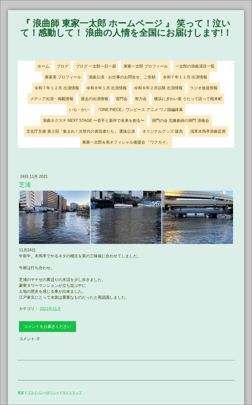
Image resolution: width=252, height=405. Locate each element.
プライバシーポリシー (43, 392)
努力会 (141, 99)
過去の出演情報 (94, 99)
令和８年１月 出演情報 (106, 88)
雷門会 (121, 99)
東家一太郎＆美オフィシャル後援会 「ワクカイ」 (126, 142)
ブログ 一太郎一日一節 (96, 66)
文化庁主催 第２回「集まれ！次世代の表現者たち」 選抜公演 (80, 131)
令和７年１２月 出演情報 (56, 88)
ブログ (62, 66)
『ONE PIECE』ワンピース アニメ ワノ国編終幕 (139, 110)
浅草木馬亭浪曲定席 (208, 131)
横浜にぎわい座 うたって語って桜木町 (188, 99)
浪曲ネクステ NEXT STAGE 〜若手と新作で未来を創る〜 (93, 120)
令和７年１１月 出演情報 (185, 77)
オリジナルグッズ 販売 (162, 131)
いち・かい (79, 110)
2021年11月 (50, 309)
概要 (21, 392)
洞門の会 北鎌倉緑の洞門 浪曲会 (180, 120)
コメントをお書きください (47, 326)
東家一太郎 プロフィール (146, 66)
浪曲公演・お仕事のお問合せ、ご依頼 (122, 77)
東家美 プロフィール (63, 77)
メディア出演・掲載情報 (51, 99)
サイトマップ (72, 392)
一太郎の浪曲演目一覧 (195, 66)
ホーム (43, 66)
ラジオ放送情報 (204, 88)
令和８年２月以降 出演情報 (158, 88)
